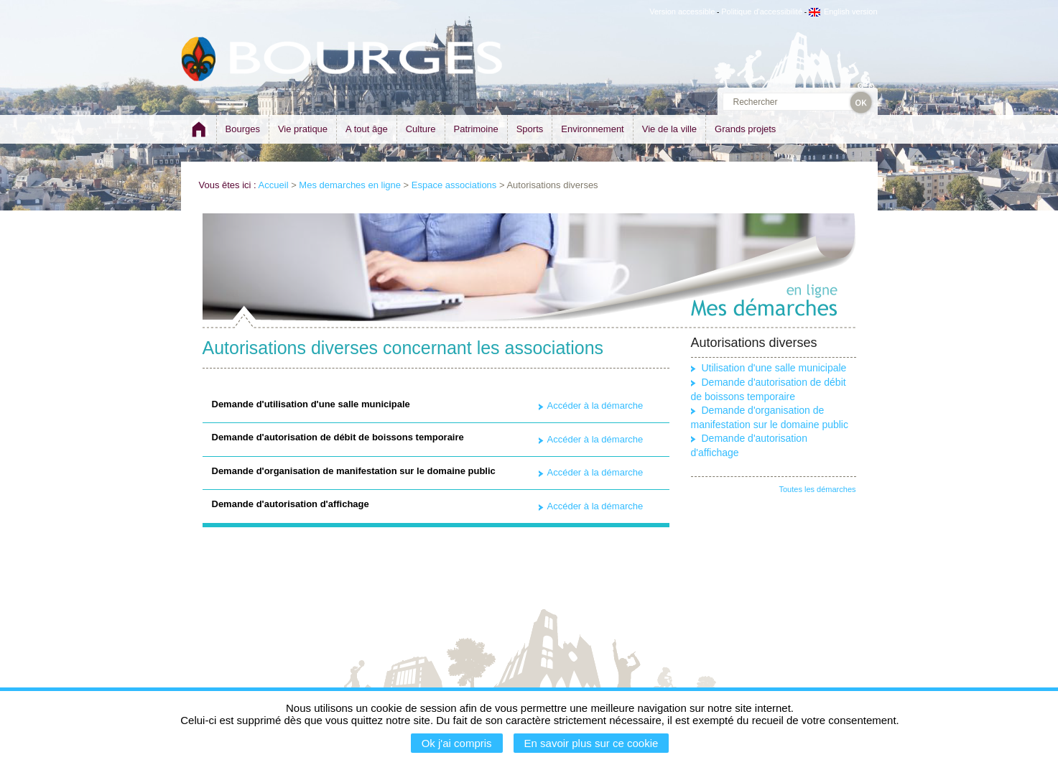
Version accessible (682, 11)
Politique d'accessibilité (761, 11)
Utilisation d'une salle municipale (774, 368)
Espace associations (454, 185)
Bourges (243, 129)
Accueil (274, 185)
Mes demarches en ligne (350, 185)
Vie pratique (303, 129)
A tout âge (366, 129)
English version (843, 11)
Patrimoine (476, 129)
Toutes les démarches (817, 489)
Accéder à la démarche (595, 405)
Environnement (592, 129)
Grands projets (745, 129)
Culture (421, 129)
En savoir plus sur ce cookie (591, 743)
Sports (530, 129)
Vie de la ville (669, 129)
